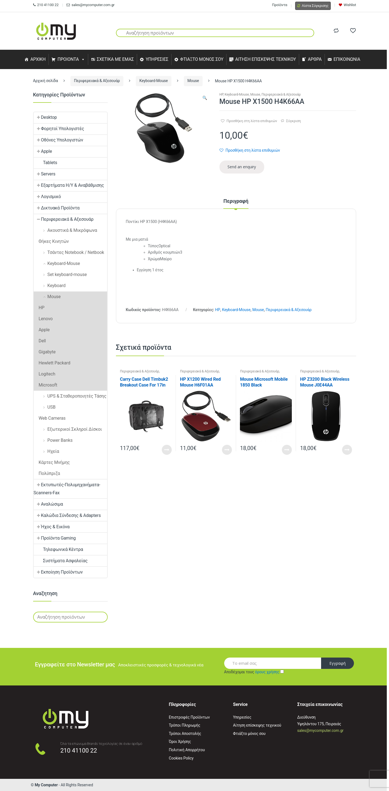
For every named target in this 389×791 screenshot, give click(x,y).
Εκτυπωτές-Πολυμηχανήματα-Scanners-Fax (67, 488)
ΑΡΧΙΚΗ (38, 59)
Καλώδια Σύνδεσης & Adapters (67, 515)
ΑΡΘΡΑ (315, 59)
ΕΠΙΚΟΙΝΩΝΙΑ (347, 59)
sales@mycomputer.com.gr (90, 5)
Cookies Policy (181, 758)
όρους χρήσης (267, 672)
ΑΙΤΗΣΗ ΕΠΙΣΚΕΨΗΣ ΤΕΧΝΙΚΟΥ (265, 59)
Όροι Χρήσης (180, 741)
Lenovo (43, 318)
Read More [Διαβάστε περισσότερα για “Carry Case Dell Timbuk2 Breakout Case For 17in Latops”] (167, 450)
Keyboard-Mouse (153, 80)
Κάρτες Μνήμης (52, 462)
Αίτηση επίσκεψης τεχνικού (257, 725)
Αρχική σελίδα (45, 80)
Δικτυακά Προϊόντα (57, 208)
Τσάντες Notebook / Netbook (69, 252)
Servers (44, 174)
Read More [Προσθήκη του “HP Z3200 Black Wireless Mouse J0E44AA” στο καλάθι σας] (347, 450)
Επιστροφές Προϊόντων (189, 717)
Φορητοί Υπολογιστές (59, 128)
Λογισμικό (47, 196)
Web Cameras (50, 418)
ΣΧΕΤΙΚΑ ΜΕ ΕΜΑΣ (115, 59)
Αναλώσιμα (48, 504)
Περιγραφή (235, 201)
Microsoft (45, 385)
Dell (40, 340)
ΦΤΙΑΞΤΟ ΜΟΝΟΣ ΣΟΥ (202, 59)
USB (45, 407)
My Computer (46, 785)
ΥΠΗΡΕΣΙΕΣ (157, 59)
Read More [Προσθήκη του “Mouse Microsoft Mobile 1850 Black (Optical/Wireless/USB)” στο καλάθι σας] (287, 450)
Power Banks (53, 440)
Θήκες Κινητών (51, 241)
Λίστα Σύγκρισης (313, 6)
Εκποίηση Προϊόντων (58, 572)
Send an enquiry (241, 166)
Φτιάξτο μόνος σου (249, 733)
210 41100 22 (46, 5)
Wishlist (347, 5)
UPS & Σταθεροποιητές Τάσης (70, 396)
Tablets (45, 162)
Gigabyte (45, 351)
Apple (43, 151)
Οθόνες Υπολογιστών (58, 140)
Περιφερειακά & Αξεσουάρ (97, 80)
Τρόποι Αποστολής (185, 733)
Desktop (45, 117)
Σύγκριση (293, 121)
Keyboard (50, 285)
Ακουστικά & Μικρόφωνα (65, 230)
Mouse (193, 80)
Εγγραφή (337, 663)
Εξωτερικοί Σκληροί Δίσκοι (68, 429)
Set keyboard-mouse (60, 274)
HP (221, 94)
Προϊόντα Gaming (55, 538)
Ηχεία (46, 451)
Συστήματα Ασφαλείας (61, 560)
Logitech (44, 374)
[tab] (235, 204)
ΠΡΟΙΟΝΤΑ (68, 59)
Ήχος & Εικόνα (52, 526)
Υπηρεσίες (242, 717)
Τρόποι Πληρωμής (184, 725)
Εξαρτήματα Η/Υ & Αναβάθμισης (69, 185)
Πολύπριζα (47, 473)
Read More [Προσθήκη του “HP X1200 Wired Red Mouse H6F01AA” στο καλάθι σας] (227, 450)
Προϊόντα (279, 5)
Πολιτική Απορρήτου (187, 750)
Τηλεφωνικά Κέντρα (58, 549)
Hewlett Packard (52, 363)
